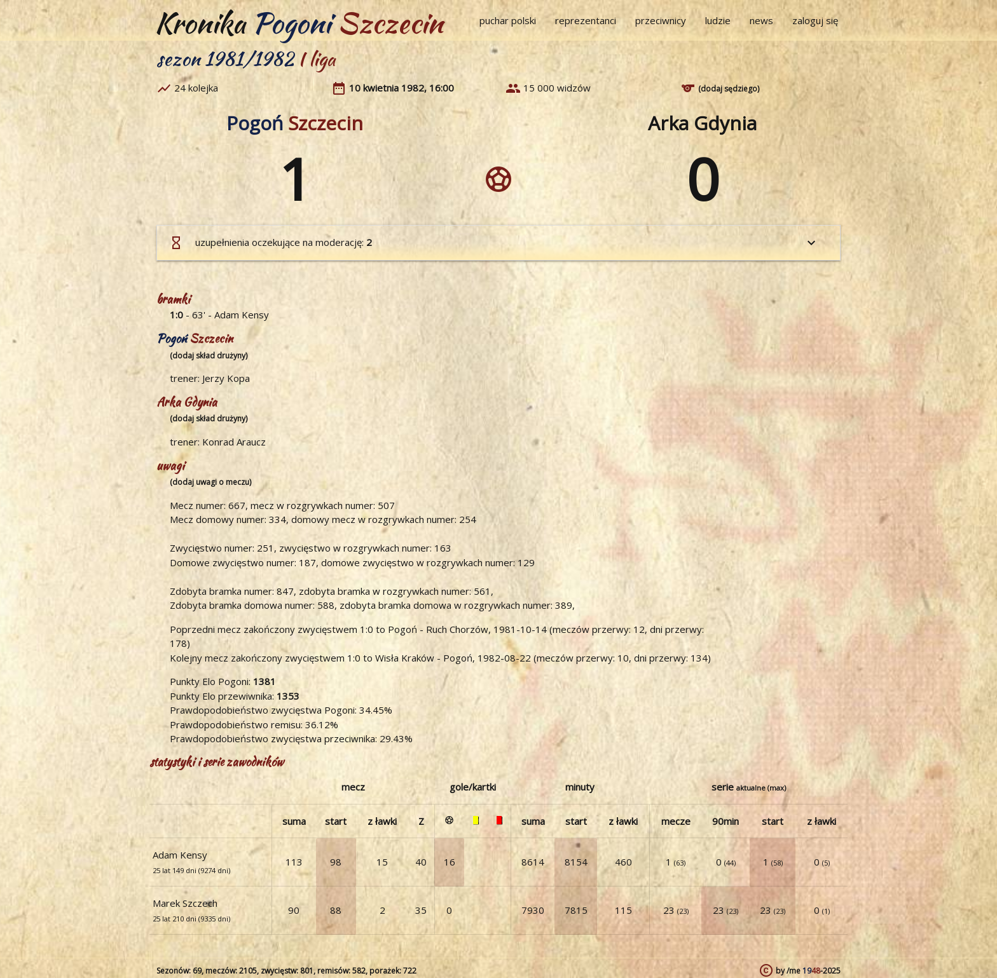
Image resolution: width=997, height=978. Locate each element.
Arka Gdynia (702, 123)
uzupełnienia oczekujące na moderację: (493, 242)
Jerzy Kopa (226, 378)
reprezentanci (585, 20)
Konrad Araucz (234, 441)
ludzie (718, 20)
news (761, 20)
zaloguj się (815, 20)
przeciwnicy (660, 20)
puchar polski (507, 20)
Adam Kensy (241, 314)
